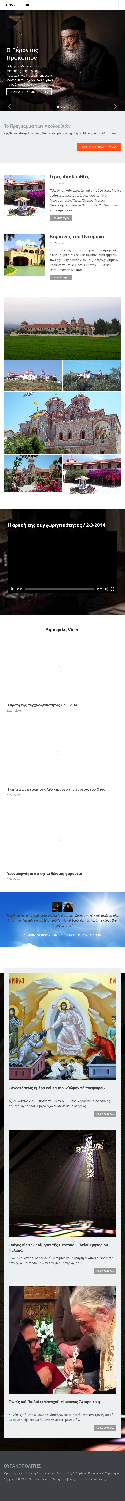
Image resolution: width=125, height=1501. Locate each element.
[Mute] (106, 589)
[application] (62, 562)
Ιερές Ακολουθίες (70, 176)
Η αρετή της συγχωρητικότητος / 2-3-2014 (41, 705)
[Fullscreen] (112, 589)
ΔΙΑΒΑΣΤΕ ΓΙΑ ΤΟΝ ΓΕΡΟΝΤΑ (29, 92)
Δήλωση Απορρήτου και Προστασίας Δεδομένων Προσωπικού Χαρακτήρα (72, 1473)
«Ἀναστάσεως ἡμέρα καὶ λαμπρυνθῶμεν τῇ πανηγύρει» (57, 1088)
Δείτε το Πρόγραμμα (99, 147)
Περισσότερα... (61, 218)
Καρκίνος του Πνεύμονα (77, 236)
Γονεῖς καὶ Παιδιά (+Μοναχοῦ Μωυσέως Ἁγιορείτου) (54, 1402)
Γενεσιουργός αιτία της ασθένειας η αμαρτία (44, 873)
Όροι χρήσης (12, 1473)
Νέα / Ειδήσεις (58, 183)
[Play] (12, 589)
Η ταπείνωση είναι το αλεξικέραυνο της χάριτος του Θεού (55, 789)
